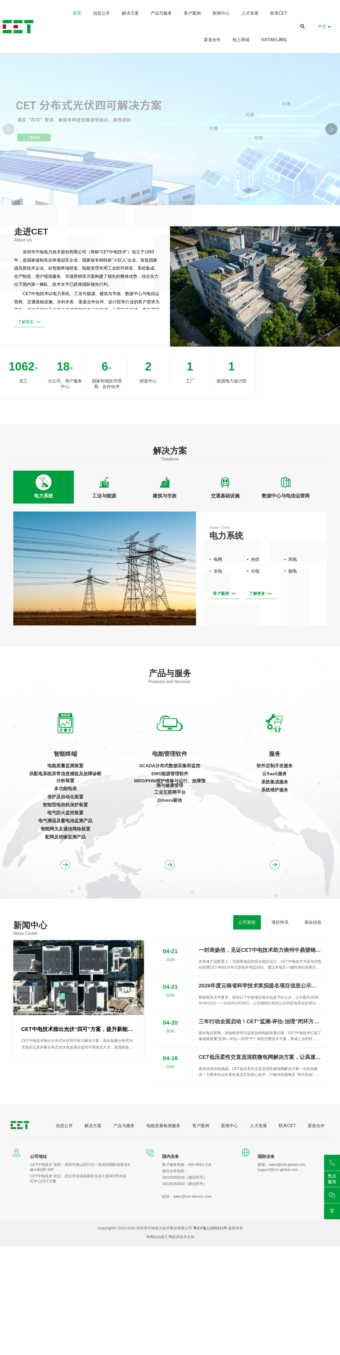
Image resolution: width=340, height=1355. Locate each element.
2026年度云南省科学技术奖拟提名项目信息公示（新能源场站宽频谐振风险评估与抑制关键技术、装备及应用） (260, 985)
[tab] (43, 487)
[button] (331, 129)
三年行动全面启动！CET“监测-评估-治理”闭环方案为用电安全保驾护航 (260, 1021)
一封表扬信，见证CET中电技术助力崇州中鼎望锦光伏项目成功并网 (260, 950)
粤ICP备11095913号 (210, 1228)
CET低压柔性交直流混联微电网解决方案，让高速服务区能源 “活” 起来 (260, 1057)
